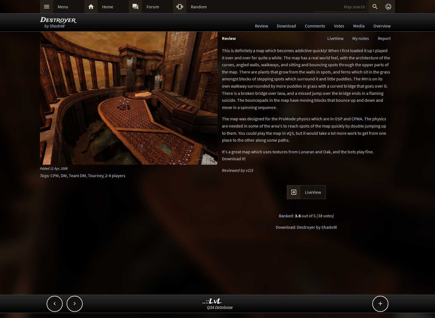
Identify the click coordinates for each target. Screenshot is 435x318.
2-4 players (115, 175)
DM (64, 175)
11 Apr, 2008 (58, 168)
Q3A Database (220, 307)
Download (286, 26)
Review (261, 26)
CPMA (356, 118)
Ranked (286, 215)
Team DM (77, 175)
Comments (315, 26)
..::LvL (212, 301)
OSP (339, 118)
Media (359, 26)
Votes (339, 26)
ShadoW (57, 26)
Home (107, 6)
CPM (54, 175)
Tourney (95, 175)
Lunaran (306, 151)
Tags (44, 175)
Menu (63, 6)
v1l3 (249, 170)
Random (199, 6)
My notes (360, 38)
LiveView (335, 38)
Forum (152, 6)
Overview (382, 26)
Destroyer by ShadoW (317, 227)
